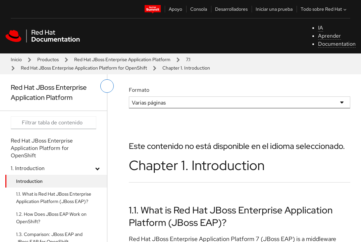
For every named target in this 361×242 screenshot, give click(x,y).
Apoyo (175, 9)
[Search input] (53, 122)
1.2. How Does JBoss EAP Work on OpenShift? (51, 218)
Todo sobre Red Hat (324, 9)
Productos (48, 59)
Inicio (16, 59)
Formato (139, 89)
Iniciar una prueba (274, 9)
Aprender (329, 35)
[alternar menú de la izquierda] (107, 86)
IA (320, 27)
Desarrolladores (231, 9)
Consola (198, 9)
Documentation (337, 43)
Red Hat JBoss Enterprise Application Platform (122, 59)
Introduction (29, 181)
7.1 (188, 59)
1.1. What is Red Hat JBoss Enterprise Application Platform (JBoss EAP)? (53, 197)
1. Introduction (28, 168)
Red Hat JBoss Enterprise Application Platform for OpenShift (84, 68)
